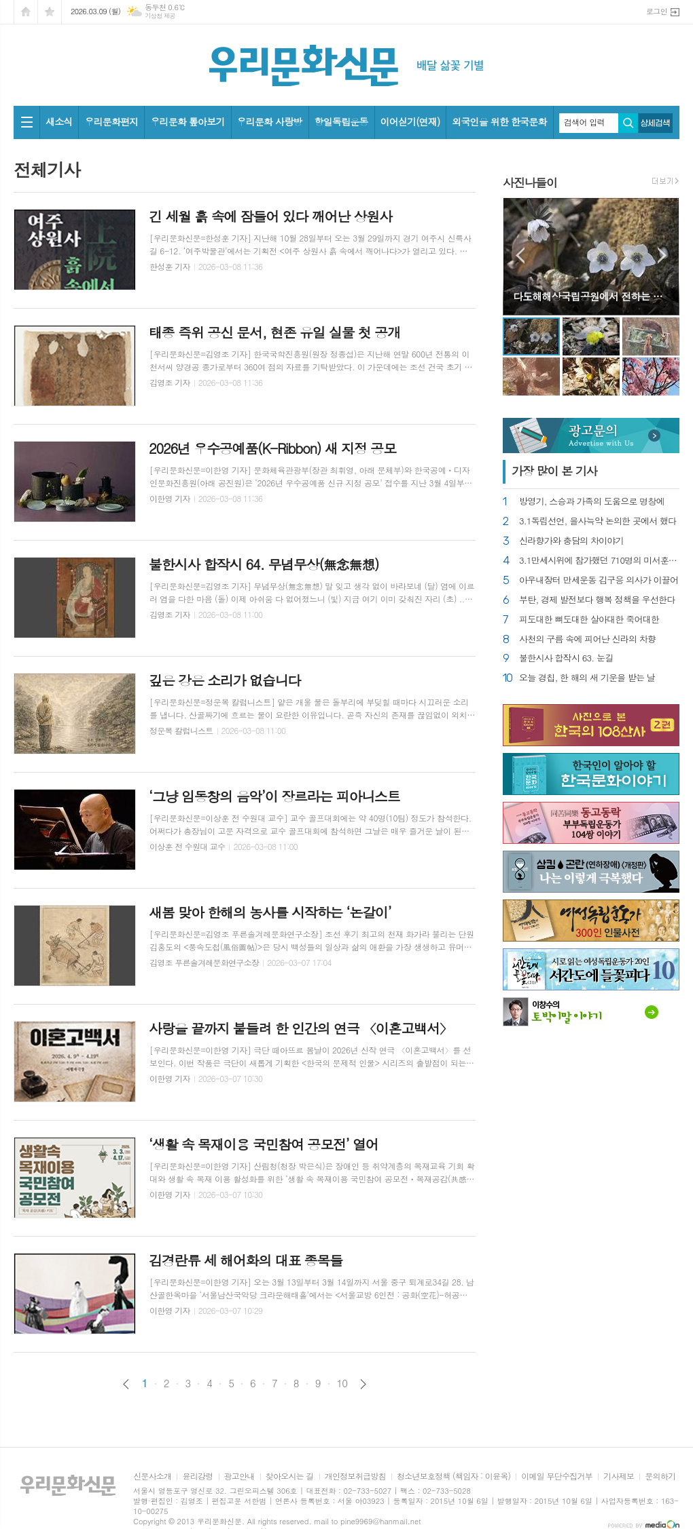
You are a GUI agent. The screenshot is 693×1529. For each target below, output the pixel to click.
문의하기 (660, 1476)
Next (662, 255)
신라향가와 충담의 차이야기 (571, 541)
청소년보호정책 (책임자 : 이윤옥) (453, 1476)
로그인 (656, 11)
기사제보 (618, 1476)
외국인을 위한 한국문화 (499, 121)
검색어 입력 (584, 122)
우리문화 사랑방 (269, 121)
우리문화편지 (111, 121)
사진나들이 (530, 182)
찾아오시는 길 (290, 1476)
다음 (363, 1384)
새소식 (59, 121)
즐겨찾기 (49, 12)
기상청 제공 (160, 16)
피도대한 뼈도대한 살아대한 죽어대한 (589, 619)
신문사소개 (152, 1476)
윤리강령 (197, 1476)
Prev (520, 255)
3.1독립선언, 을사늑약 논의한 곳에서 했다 (598, 521)
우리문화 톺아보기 (187, 121)
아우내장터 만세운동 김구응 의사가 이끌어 (598, 580)
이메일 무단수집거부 (556, 1476)
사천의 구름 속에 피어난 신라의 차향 (587, 639)
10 (342, 1383)
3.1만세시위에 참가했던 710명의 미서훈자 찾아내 (599, 560)
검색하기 (628, 123)
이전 (126, 1384)
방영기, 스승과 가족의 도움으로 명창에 (591, 501)
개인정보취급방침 (355, 1476)
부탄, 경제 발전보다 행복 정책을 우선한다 (597, 600)
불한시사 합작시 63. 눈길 (566, 658)
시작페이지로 (25, 12)
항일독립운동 (341, 121)
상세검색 (655, 123)
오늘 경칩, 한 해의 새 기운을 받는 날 (587, 678)
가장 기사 (554, 471)
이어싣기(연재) (410, 121)
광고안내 (239, 1476)
